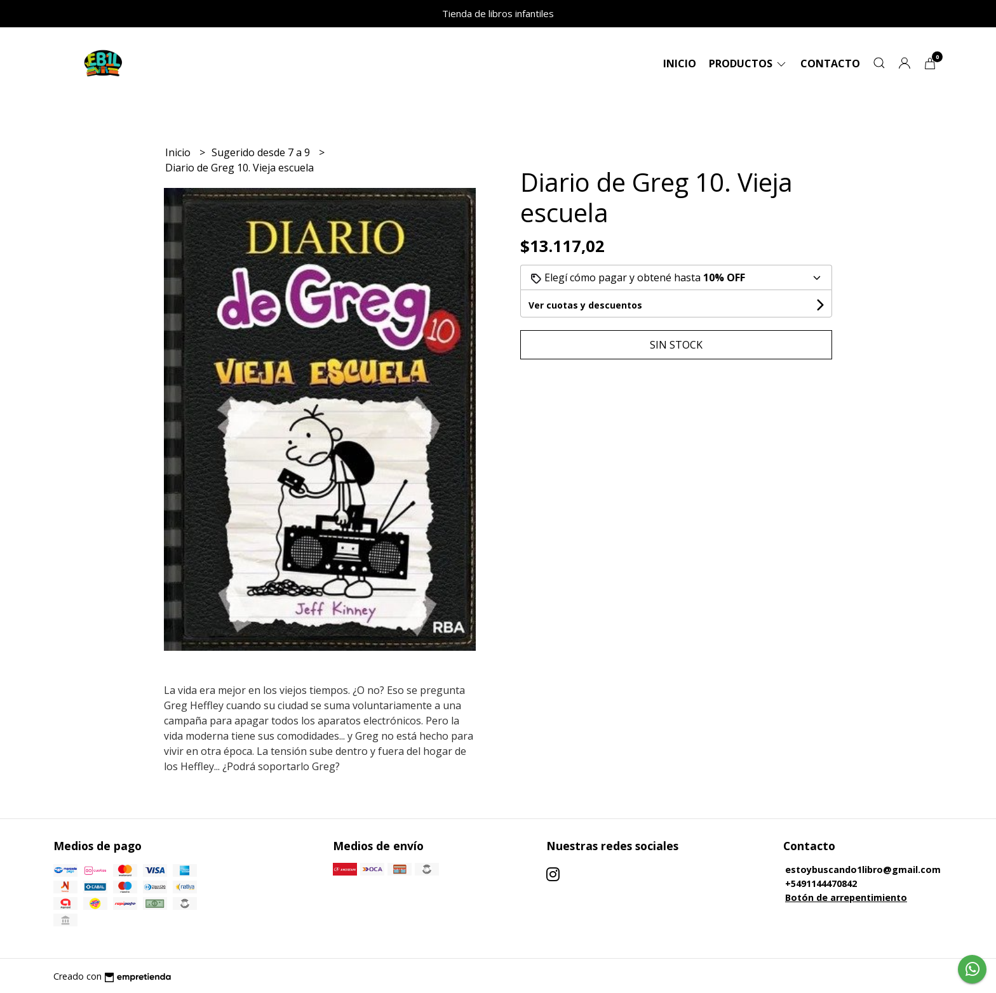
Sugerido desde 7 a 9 (262, 152)
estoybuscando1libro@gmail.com (863, 869)
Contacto (830, 63)
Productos (748, 63)
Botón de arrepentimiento (846, 897)
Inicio (679, 63)
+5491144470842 (821, 883)
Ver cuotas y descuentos (585, 305)
